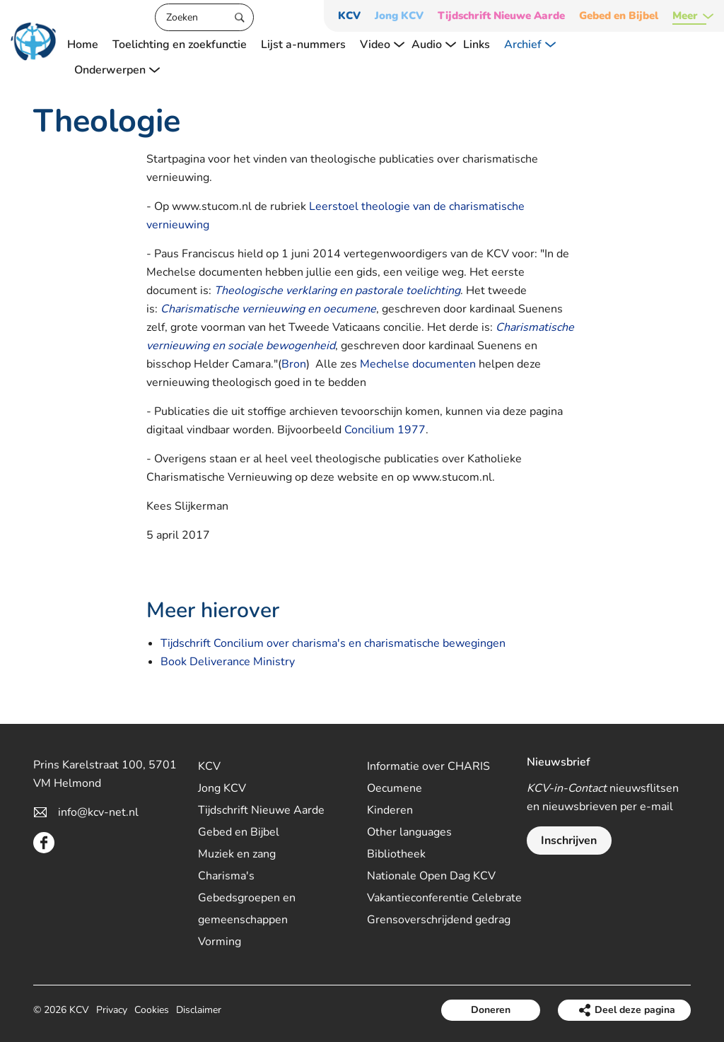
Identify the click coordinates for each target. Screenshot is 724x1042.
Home (82, 44)
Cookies (151, 1010)
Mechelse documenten (418, 364)
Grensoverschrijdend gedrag (438, 919)
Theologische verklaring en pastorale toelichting (337, 290)
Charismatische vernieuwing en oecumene (268, 309)
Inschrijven (569, 840)
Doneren (490, 1010)
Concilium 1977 (385, 430)
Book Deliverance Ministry (227, 661)
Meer (685, 16)
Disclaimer (198, 1010)
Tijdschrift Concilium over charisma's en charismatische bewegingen (333, 643)
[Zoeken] (204, 17)
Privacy (111, 1010)
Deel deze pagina (635, 1010)
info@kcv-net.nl (98, 812)
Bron (293, 364)
